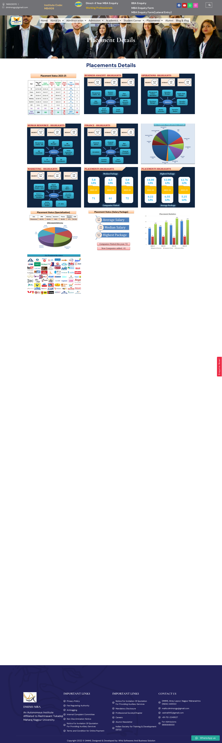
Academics (113, 20)
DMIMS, (88, 740)
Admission (95, 20)
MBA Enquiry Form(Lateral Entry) (151, 12)
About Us (55, 20)
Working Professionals (99, 7)
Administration (74, 20)
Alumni (171, 20)
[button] (55, 20)
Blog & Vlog (185, 20)
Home (41, 20)
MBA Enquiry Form (142, 8)
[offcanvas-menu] (212, 20)
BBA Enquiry (138, 3)
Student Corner (134, 20)
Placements (156, 20)
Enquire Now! (219, 366)
